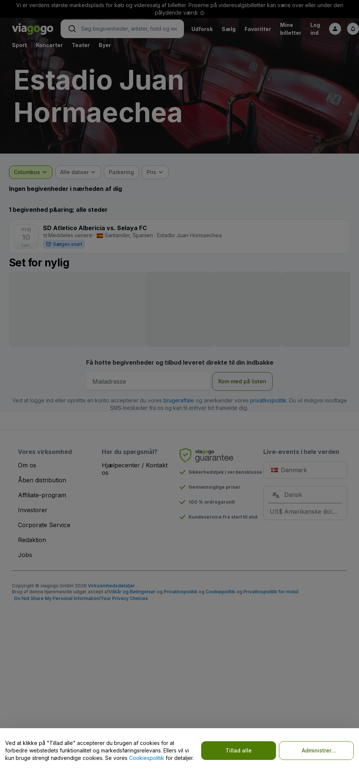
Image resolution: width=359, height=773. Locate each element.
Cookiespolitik (146, 758)
